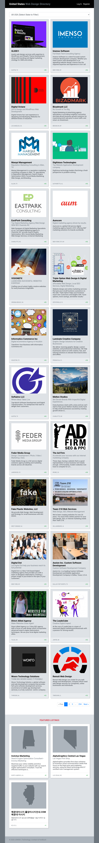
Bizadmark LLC (60, 106)
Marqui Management (21, 162)
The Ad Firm (59, 453)
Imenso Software (61, 51)
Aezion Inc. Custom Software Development (67, 564)
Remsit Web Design (62, 676)
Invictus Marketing (20, 756)
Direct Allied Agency (21, 620)
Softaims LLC (17, 397)
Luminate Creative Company (66, 339)
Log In (79, 4)
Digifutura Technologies (64, 162)
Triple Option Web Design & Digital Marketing (69, 279)
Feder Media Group (20, 453)
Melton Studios (60, 397)
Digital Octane (18, 106)
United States (29, 4)
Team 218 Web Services (64, 509)
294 (79, 704)
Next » (86, 704)
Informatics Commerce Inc (24, 339)
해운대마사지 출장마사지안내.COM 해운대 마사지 (28, 813)
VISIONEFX (16, 278)
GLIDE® (15, 51)
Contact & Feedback (39, 840)
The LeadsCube (60, 620)
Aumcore (57, 220)
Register (86, 4)
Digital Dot (16, 562)
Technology (26, 840)
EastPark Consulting (21, 220)
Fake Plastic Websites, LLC (24, 509)
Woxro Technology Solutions (25, 676)
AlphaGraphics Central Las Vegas (69, 756)
